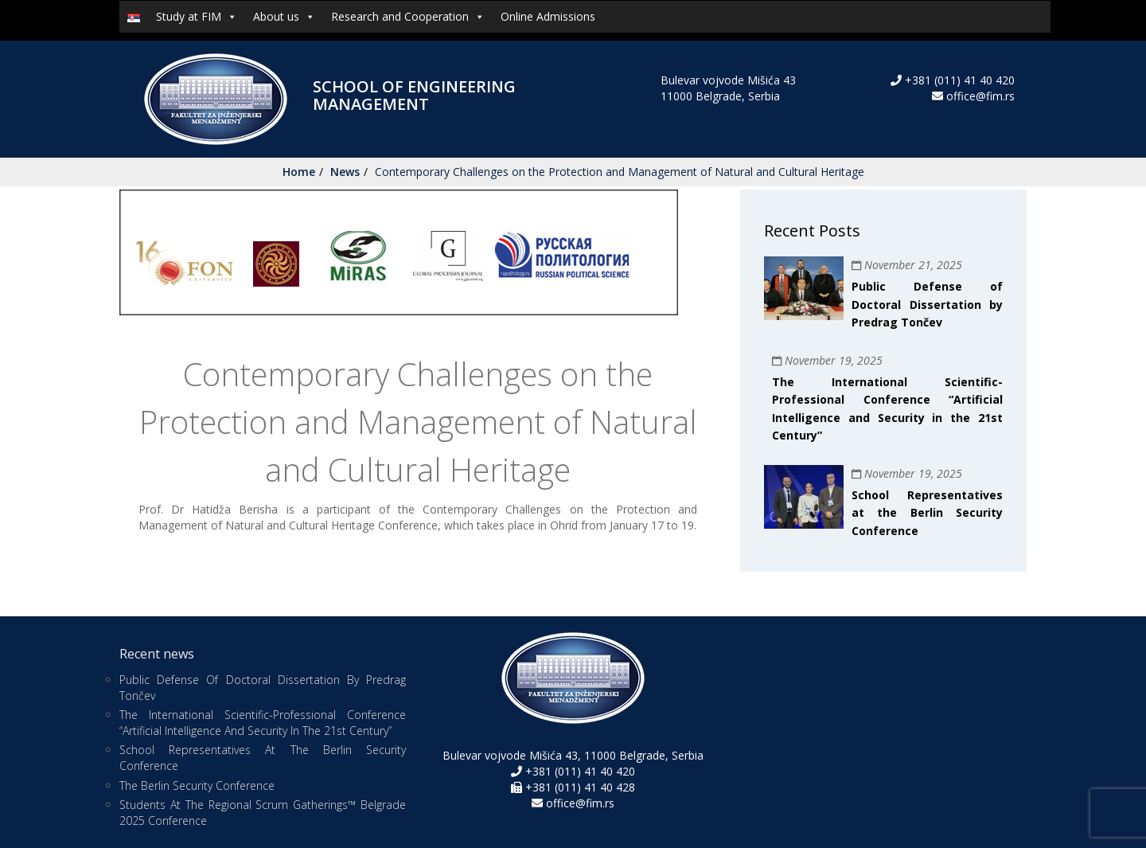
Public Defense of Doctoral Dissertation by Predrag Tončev (927, 304)
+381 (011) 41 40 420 (958, 80)
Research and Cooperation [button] (408, 17)
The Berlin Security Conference (197, 785)
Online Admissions (548, 16)
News (345, 171)
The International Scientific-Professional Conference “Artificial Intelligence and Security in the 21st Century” (262, 722)
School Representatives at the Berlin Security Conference (927, 512)
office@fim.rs (980, 96)
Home (299, 171)
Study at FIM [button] (196, 17)
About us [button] (284, 17)
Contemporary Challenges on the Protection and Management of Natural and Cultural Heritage (619, 171)
